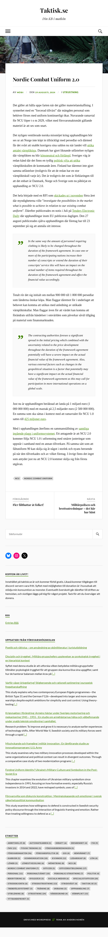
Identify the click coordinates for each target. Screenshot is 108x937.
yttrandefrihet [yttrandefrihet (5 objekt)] (18, 908)
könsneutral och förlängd (55, 165)
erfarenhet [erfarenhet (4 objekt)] (79, 853)
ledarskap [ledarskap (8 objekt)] (78, 868)
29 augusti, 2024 (46, 101)
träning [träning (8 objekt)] (43, 898)
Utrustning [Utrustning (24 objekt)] (37, 903)
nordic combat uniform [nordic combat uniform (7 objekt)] (23, 878)
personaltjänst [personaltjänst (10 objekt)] (38, 883)
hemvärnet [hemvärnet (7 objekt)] (82, 863)
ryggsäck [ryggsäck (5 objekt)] (37, 888)
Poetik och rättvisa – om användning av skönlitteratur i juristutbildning (46, 657)
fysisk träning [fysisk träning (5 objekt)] (31, 858)
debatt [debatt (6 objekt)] (61, 853)
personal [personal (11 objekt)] (15, 883)
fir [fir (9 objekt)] (95, 853)
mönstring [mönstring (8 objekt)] (56, 873)
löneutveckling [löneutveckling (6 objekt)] (33, 873)
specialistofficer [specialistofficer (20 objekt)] (85, 888)
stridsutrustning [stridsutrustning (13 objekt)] (44, 893)
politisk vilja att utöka (67, 170)
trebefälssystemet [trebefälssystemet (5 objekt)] (20, 898)
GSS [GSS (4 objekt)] (66, 863)
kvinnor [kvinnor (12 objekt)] (59, 868)
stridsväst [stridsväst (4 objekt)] (69, 893)
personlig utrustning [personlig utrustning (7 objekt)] (68, 883)
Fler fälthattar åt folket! (28, 514)
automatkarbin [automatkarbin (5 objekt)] (40, 853)
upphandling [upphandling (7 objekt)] (80, 898)
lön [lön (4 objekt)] (94, 868)
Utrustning (72, 101)
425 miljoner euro (35, 428)
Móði (20, 101)
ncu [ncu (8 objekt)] (72, 873)
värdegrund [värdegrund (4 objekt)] (59, 903)
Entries (11, 632)
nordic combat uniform (38, 488)
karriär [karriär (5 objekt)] (14, 868)
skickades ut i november (68, 205)
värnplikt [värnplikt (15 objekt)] (80, 903)
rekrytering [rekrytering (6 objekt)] (16, 888)
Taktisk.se (54, 10)
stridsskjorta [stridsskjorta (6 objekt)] (18, 893)
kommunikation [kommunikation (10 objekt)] (36, 868)
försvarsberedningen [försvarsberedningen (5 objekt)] (60, 858)
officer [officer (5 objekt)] (49, 878)
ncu (17, 488)
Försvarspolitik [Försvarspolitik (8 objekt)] (47, 863)
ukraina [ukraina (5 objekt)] (60, 898)
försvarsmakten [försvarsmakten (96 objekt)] (20, 863)
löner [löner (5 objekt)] (13, 873)
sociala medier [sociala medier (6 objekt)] (58, 888)
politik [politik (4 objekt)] (93, 883)
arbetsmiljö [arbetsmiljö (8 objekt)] (16, 853)
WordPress (44, 929)
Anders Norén (75, 929)
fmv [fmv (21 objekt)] (12, 858)
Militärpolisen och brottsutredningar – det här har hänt (77, 517)
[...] (53, 683)
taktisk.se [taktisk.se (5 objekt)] (89, 893)
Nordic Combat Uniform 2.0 (54, 83)
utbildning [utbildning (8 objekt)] (16, 903)
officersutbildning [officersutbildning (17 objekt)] (73, 878)
